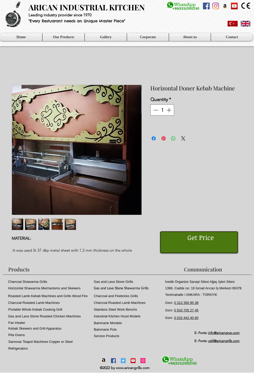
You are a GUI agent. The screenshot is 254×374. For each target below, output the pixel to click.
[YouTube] (133, 360)
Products (19, 269)
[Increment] (169, 110)
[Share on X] (183, 138)
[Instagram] (215, 6)
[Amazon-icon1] (103, 360)
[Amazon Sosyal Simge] (225, 6)
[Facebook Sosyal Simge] (206, 6)
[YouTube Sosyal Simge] (234, 6)
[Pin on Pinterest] (163, 138)
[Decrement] (155, 110)
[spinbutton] (162, 110)
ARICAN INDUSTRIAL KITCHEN (87, 7)
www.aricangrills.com (133, 367)
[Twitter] (123, 360)
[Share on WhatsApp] (173, 138)
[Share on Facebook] (154, 138)
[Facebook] (113, 360)
